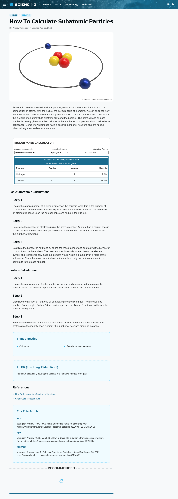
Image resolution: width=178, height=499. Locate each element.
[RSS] (173, 4)
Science (47, 4)
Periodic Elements (59, 149)
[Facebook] (164, 4)
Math (58, 4)
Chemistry (26, 15)
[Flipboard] (168, 4)
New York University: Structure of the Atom (35, 394)
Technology (71, 4)
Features (87, 4)
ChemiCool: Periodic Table (27, 399)
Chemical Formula (101, 149)
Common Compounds (23, 149)
